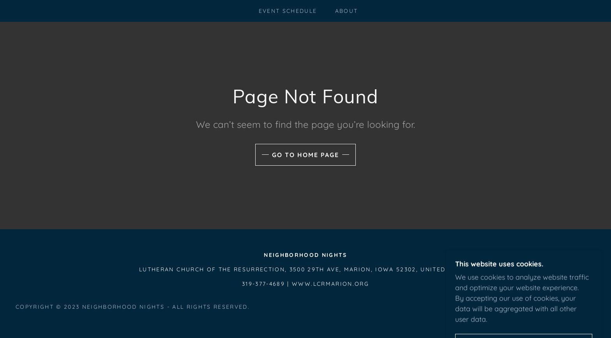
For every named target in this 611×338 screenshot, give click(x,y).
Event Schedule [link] (288, 10)
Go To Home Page (305, 155)
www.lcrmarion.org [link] (330, 283)
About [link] (346, 10)
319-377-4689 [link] (263, 283)
